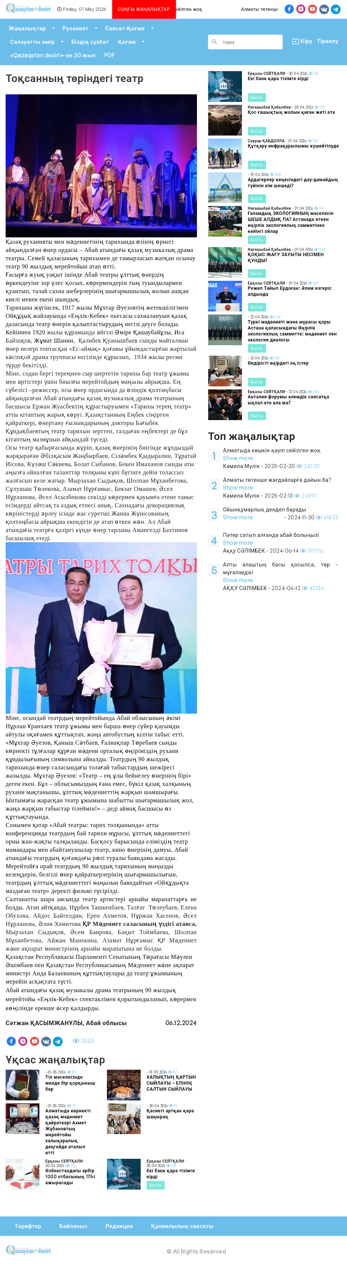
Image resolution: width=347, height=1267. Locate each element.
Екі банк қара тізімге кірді (278, 78)
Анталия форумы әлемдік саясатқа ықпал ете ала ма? (288, 399)
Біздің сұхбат (90, 41)
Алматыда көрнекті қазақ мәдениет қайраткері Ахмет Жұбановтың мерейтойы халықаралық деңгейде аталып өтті (68, 1131)
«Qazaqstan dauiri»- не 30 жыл (52, 55)
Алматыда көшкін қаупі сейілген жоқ (179, 9)
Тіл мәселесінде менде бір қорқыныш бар (70, 1083)
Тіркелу (327, 41)
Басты (156, 1185)
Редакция (119, 1226)
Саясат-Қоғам (125, 28)
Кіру (300, 41)
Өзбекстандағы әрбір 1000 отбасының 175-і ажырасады (70, 1176)
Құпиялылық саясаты (182, 1226)
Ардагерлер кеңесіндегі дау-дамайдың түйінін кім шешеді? (293, 182)
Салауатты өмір (32, 41)
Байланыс (73, 1226)
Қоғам (126, 41)
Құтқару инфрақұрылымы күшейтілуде (293, 146)
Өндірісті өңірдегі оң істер (278, 363)
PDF (109, 55)
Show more (238, 458)
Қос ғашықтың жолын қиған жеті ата (291, 112)
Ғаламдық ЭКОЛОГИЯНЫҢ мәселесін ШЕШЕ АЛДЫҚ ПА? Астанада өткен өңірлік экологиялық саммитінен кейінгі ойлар (291, 222)
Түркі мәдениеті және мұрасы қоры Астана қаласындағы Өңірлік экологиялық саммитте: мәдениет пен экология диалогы (292, 331)
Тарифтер (28, 1226)
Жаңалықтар (27, 28)
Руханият (76, 28)
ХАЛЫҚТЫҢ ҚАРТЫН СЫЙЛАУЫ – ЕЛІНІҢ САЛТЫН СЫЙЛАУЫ (171, 1083)
